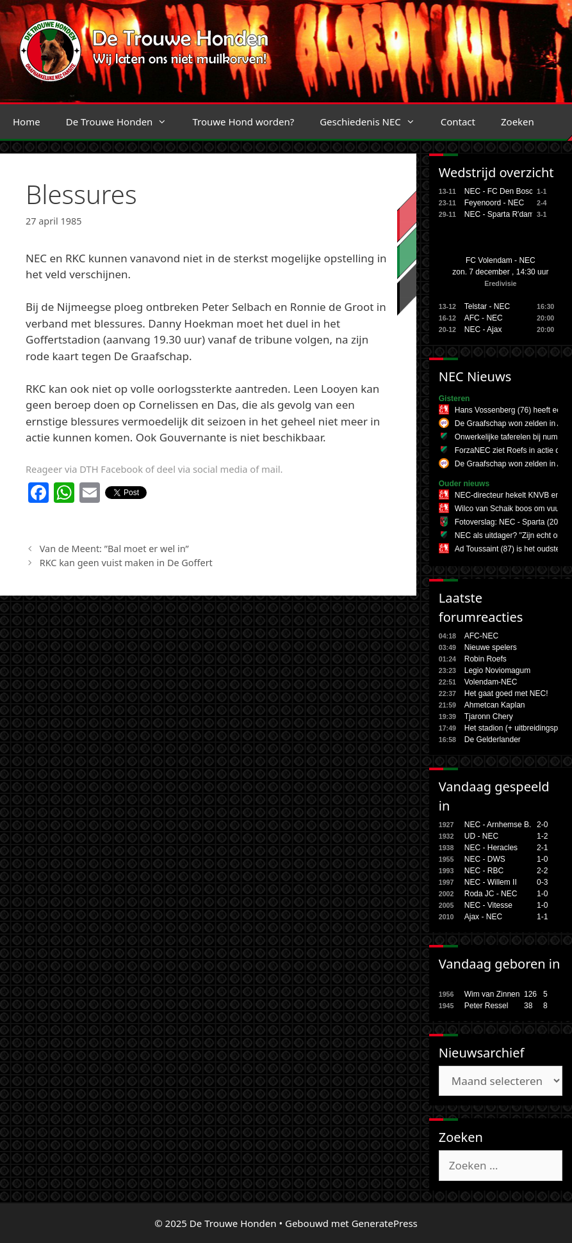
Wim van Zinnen (492, 994)
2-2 (542, 870)
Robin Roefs (485, 658)
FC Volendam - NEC (500, 260)
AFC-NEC (481, 635)
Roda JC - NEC (491, 893)
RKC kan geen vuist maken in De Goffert (126, 563)
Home (26, 121)
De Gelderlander (492, 739)
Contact (458, 121)
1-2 (542, 836)
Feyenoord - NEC (494, 202)
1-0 (542, 859)
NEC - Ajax (483, 329)
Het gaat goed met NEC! (506, 693)
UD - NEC (481, 836)
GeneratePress (385, 1223)
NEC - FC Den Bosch (500, 191)
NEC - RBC (483, 870)
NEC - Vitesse (488, 905)
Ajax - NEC (483, 916)
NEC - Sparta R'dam (499, 214)
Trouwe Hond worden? (243, 121)
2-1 (542, 847)
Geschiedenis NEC (374, 121)
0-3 (542, 882)
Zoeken (517, 121)
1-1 (542, 916)
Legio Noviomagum (497, 670)
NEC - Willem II (490, 882)
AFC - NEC (483, 317)
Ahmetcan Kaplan (494, 705)
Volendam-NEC (491, 681)
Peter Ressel (486, 1005)
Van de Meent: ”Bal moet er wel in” (114, 548)
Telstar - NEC (487, 306)
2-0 (542, 824)
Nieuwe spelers (490, 647)
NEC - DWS (484, 859)
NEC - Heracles (491, 847)
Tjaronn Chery (488, 716)
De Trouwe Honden (123, 121)
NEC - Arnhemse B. (498, 824)
